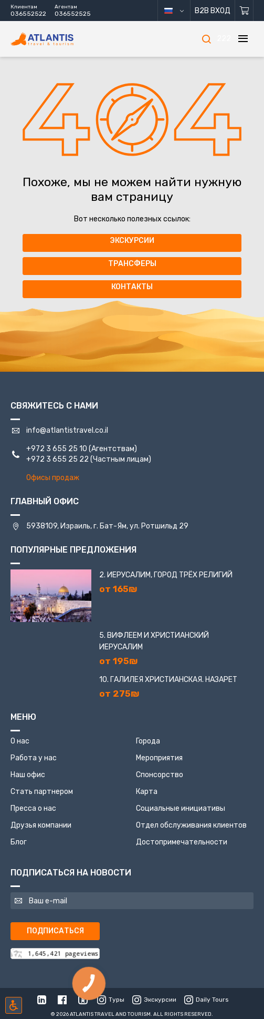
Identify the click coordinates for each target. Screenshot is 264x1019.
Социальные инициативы (180, 808)
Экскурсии (132, 240)
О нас (19, 741)
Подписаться (55, 930)
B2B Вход (212, 10)
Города (148, 741)
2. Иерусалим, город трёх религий (166, 574)
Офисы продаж (52, 477)
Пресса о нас (33, 808)
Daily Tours (206, 999)
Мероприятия (159, 757)
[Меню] (243, 38)
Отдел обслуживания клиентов (191, 825)
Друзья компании (40, 825)
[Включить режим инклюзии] (13, 1005)
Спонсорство (159, 774)
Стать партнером (41, 791)
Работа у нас (33, 757)
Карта (146, 791)
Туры (110, 999)
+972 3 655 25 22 (57, 459)
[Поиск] (206, 39)
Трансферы (132, 263)
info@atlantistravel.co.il (67, 430)
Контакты (132, 286)
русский (182, 11)
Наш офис (27, 774)
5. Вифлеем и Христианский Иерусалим (154, 641)
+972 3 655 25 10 (56, 448)
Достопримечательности (181, 842)
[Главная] (57, 39)
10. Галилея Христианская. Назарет (168, 679)
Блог (18, 842)
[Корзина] (244, 10)
